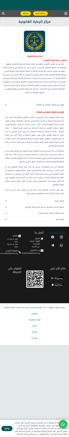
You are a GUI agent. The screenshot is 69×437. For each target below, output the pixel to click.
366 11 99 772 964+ (12, 240)
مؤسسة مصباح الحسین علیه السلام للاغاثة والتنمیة (23, 307)
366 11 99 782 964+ (12, 246)
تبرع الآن (34, 331)
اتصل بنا (34, 338)
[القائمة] (66, 13)
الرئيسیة (35, 313)
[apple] (57, 284)
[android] (57, 278)
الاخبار (34, 325)
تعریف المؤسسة (35, 319)
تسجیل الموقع (58, 232)
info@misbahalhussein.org (31, 253)
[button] (3, 13)
